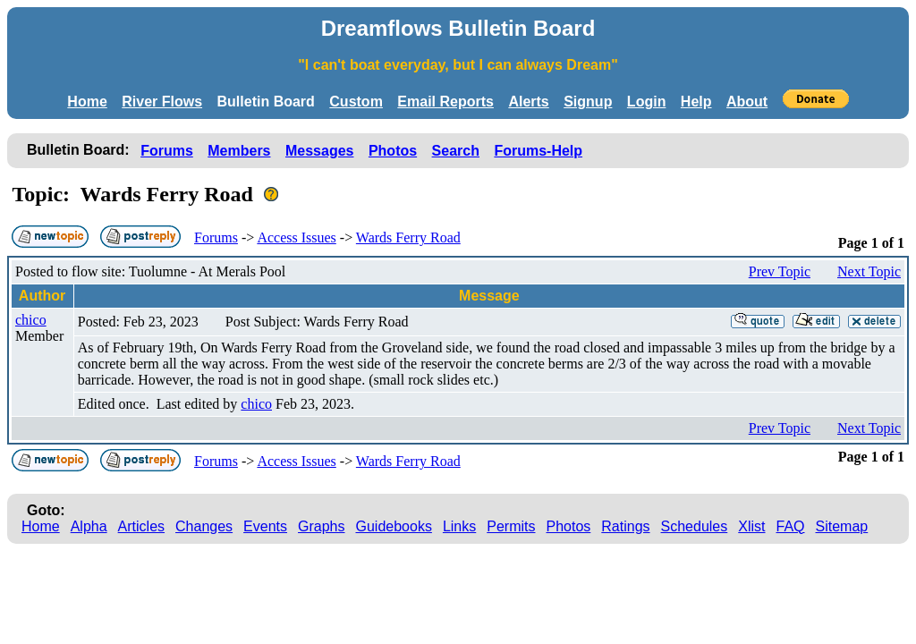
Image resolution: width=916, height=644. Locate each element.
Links (459, 526)
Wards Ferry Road (408, 237)
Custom (356, 101)
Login (646, 101)
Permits (511, 526)
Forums (166, 150)
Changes (204, 526)
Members (239, 150)
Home (86, 101)
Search (455, 150)
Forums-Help (538, 150)
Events (265, 526)
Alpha (89, 526)
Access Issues (296, 237)
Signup (588, 101)
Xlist (751, 526)
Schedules (694, 526)
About (747, 101)
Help (696, 101)
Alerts (528, 101)
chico (31, 319)
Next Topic (869, 271)
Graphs (321, 526)
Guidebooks (394, 526)
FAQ (790, 526)
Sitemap (842, 526)
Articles (141, 526)
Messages (319, 150)
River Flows (162, 101)
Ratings (625, 526)
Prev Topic (779, 271)
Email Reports (445, 101)
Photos (393, 150)
